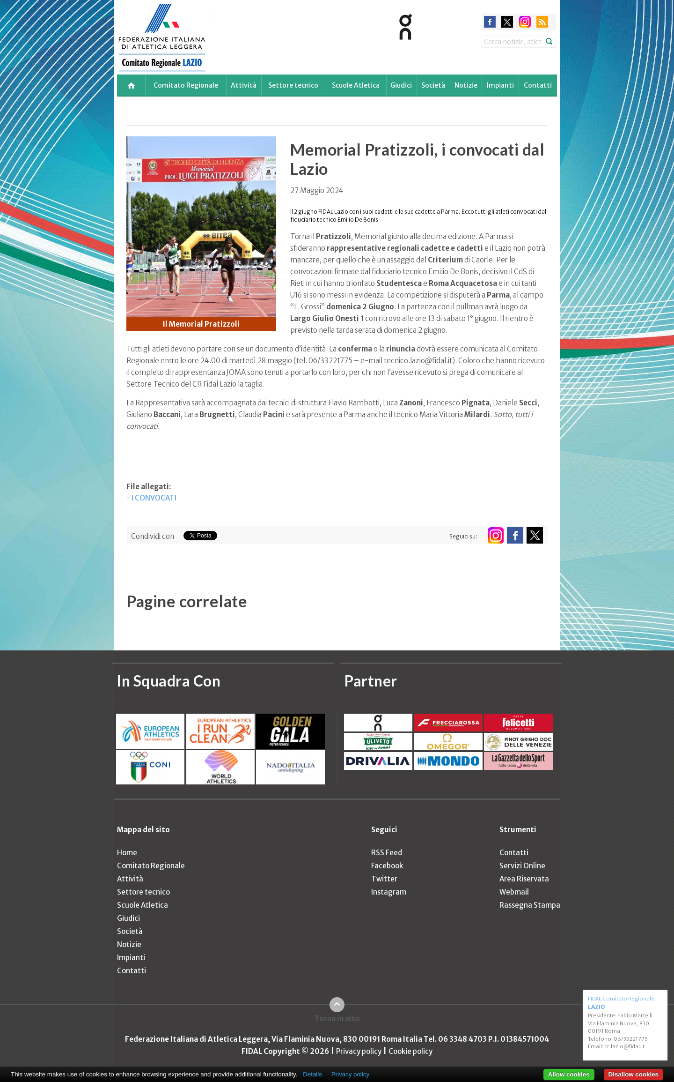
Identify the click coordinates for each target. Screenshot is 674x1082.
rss (542, 22)
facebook (490, 22)
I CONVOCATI (154, 497)
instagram (525, 22)
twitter (507, 22)
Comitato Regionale (186, 85)
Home (127, 852)
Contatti (538, 85)
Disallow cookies (633, 1074)
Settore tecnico (293, 85)
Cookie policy (410, 1051)
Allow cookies (569, 1074)
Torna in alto (337, 1018)
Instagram (388, 892)
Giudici (401, 85)
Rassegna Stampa (529, 905)
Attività (243, 85)
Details (312, 1074)
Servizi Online (522, 865)
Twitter (384, 878)
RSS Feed (386, 852)
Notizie (465, 85)
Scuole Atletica (356, 85)
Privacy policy (358, 1051)
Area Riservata (524, 878)
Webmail (514, 892)
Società (433, 85)
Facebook (387, 865)
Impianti (500, 85)
